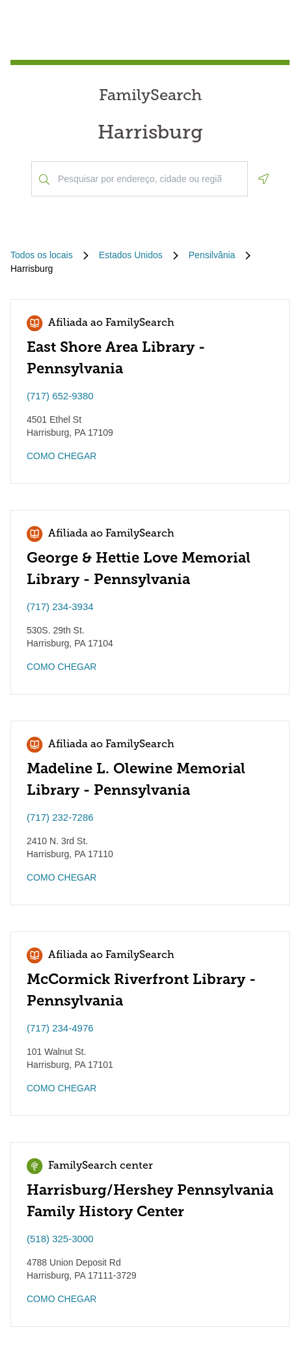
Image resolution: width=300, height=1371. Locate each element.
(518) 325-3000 (60, 1238)
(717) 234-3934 (60, 606)
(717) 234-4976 (60, 1027)
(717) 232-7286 (60, 817)
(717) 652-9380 (60, 395)
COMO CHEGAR (61, 456)
